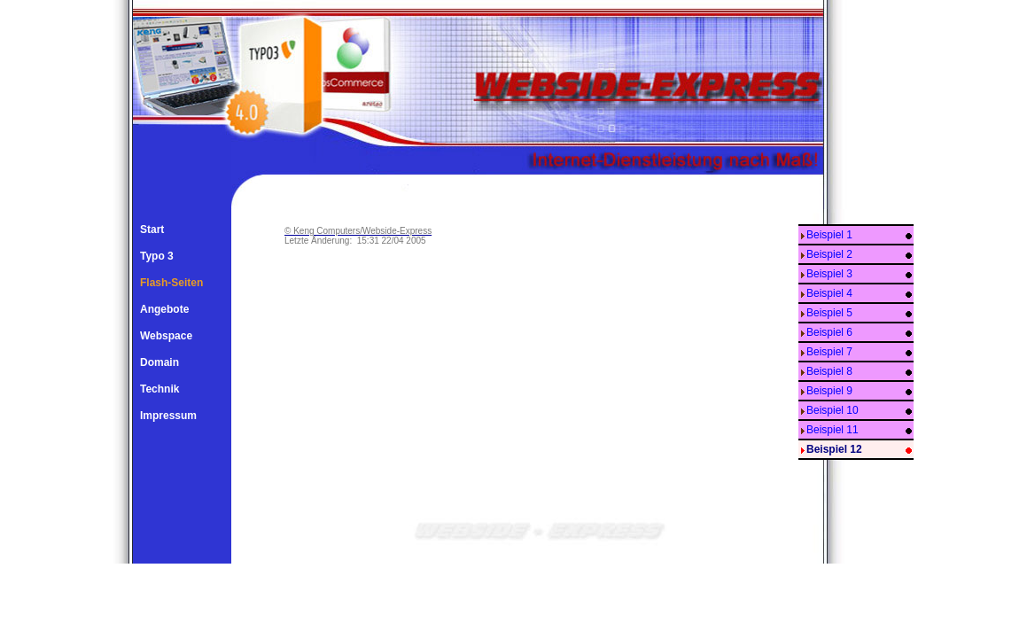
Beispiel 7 (829, 352)
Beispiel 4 (829, 293)
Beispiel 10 (832, 410)
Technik (159, 389)
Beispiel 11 (832, 430)
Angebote (164, 309)
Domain (159, 362)
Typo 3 (157, 256)
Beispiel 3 (829, 274)
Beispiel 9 (829, 391)
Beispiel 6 (829, 332)
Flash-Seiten (171, 282)
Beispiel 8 (829, 371)
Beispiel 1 (829, 235)
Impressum (168, 415)
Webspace (166, 336)
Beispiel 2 (829, 254)
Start (152, 229)
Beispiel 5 (829, 313)
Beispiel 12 (834, 449)
